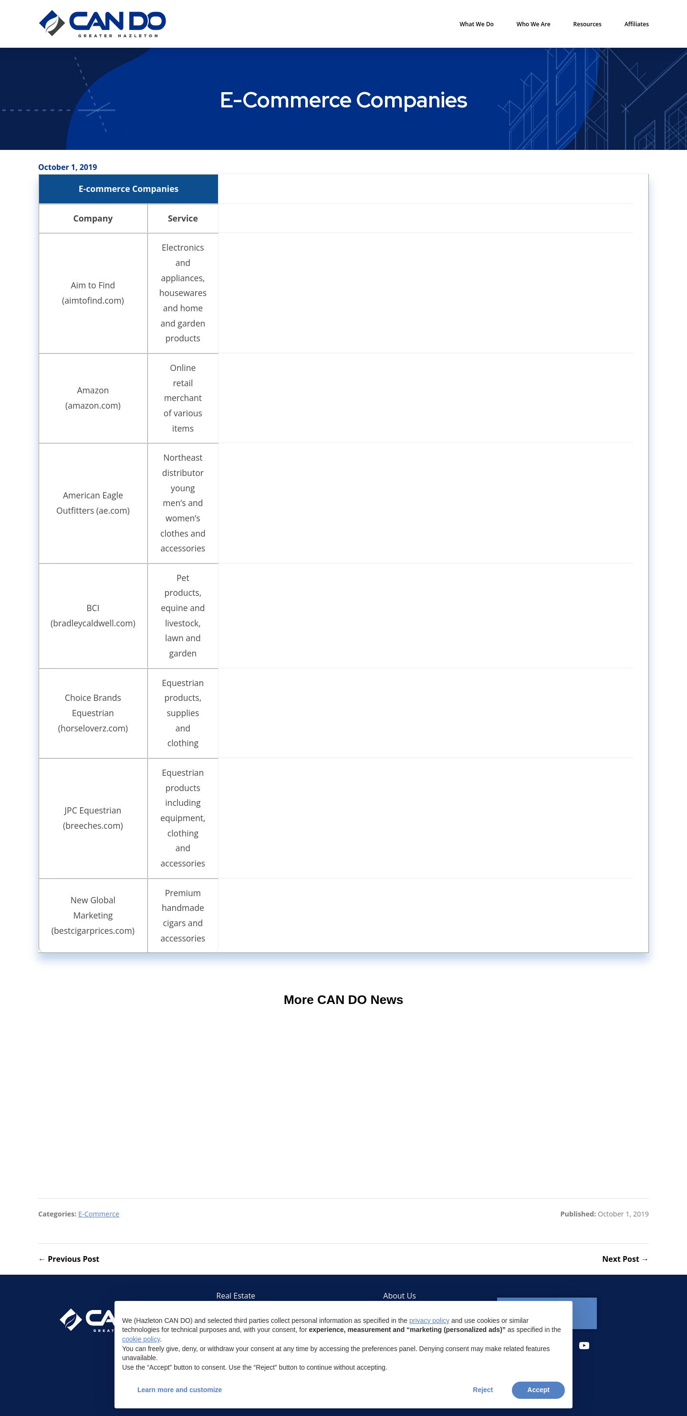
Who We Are (534, 24)
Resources (587, 24)
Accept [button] (538, 1390)
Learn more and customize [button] (179, 1390)
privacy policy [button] (429, 1320)
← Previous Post (68, 1259)
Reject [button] (483, 1390)
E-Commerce (98, 1213)
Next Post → (625, 1259)
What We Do (477, 24)
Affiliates (637, 24)
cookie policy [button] (141, 1339)
